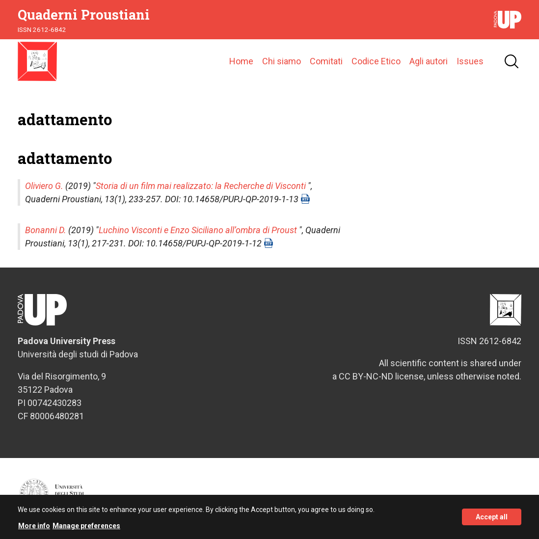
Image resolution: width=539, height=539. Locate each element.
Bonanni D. (45, 230)
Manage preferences (86, 529)
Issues (470, 61)
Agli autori (428, 61)
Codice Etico (376, 61)
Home (241, 61)
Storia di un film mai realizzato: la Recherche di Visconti (201, 186)
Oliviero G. (44, 186)
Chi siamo (281, 61)
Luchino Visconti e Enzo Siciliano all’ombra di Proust (198, 230)
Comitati (326, 61)
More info (34, 529)
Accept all (492, 521)
